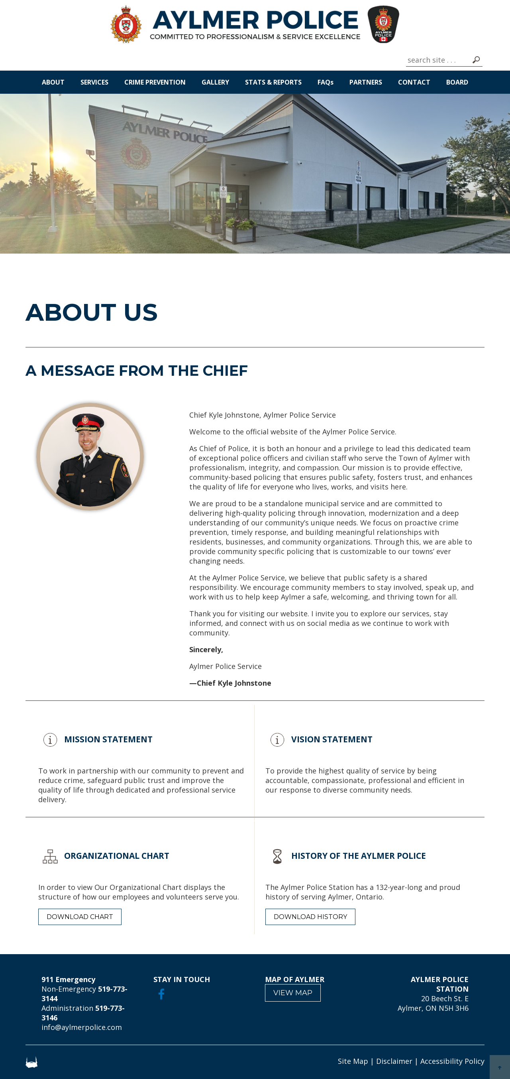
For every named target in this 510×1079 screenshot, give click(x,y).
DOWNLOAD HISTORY (310, 917)
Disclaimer (394, 1061)
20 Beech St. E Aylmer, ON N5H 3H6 (433, 1003)
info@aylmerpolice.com (81, 1027)
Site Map (353, 1061)
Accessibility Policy (452, 1061)
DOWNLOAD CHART (80, 917)
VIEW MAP (292, 992)
